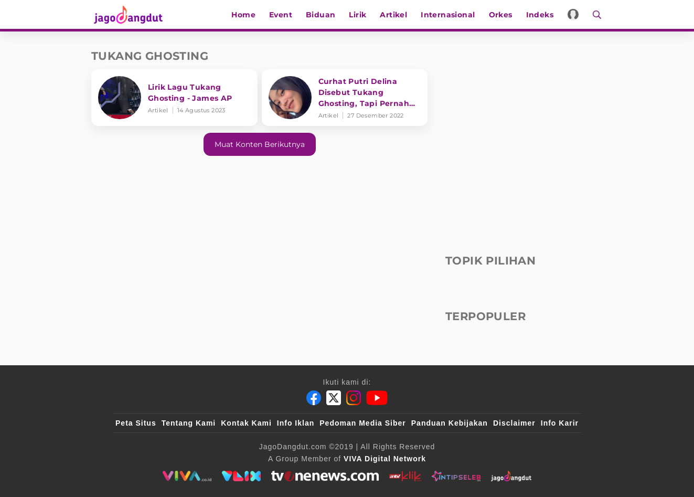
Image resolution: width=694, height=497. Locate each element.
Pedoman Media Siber (362, 423)
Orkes (502, 14)
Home (245, 14)
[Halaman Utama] (129, 14)
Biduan (322, 14)
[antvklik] (405, 476)
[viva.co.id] (187, 476)
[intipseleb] (456, 476)
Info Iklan (295, 423)
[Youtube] (377, 397)
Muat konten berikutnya (260, 144)
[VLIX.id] (241, 476)
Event (282, 14)
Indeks (541, 14)
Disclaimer (514, 423)
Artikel (395, 14)
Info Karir (560, 423)
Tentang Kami (189, 423)
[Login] (575, 14)
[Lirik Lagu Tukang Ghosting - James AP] (174, 97)
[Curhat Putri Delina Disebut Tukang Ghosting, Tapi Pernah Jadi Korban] (345, 97)
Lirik (359, 14)
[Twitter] (333, 397)
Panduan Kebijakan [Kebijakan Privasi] (449, 423)
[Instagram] (353, 397)
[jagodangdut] (511, 476)
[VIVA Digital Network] (385, 458)
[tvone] (325, 476)
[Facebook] (313, 397)
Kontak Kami (246, 423)
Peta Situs (135, 423)
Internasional (449, 14)
